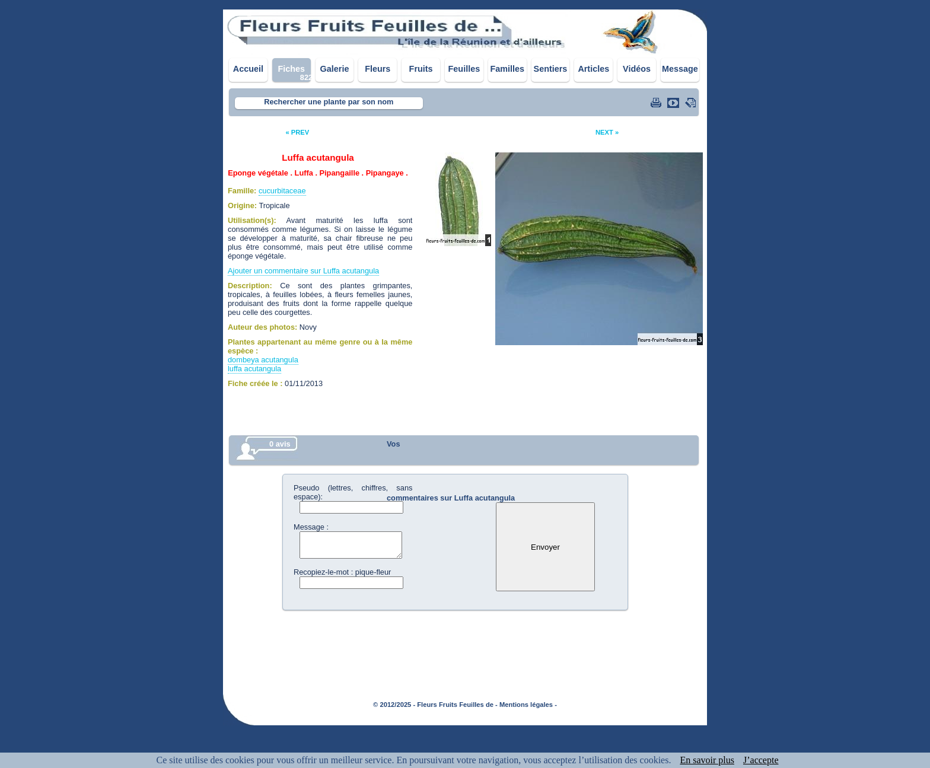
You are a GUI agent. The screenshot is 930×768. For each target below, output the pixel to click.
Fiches (291, 69)
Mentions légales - (528, 704)
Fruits (421, 69)
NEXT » (607, 132)
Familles (507, 69)
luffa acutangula (254, 368)
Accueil (248, 69)
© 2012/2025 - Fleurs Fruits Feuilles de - (435, 704)
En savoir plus (707, 760)
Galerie (334, 69)
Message (680, 69)
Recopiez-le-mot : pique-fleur (342, 572)
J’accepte (761, 760)
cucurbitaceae (282, 190)
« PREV (297, 132)
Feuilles (464, 69)
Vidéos (637, 69)
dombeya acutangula (263, 359)
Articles (593, 69)
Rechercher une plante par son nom (328, 101)
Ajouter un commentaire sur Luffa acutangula (303, 270)
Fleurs (377, 69)
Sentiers (551, 69)
